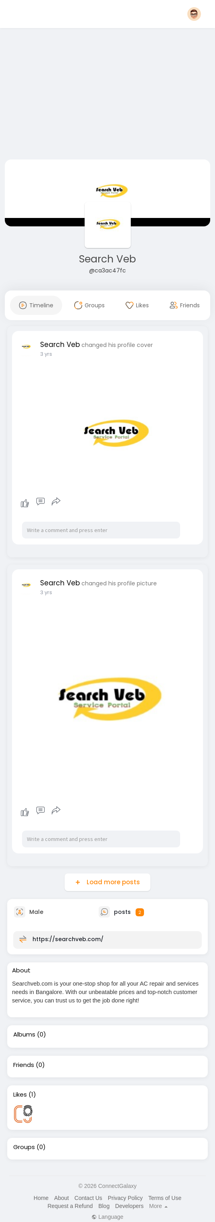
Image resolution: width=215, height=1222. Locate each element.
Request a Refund (70, 1206)
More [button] (158, 1206)
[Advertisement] (107, 95)
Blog (104, 1206)
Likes (20, 1094)
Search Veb (107, 259)
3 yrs (46, 354)
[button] (194, 14)
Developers (129, 1206)
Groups (24, 1147)
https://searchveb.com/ (67, 939)
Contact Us (88, 1198)
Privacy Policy (125, 1198)
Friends (23, 1065)
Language (107, 1217)
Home (41, 1198)
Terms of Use (164, 1198)
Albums (24, 1034)
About (61, 1198)
